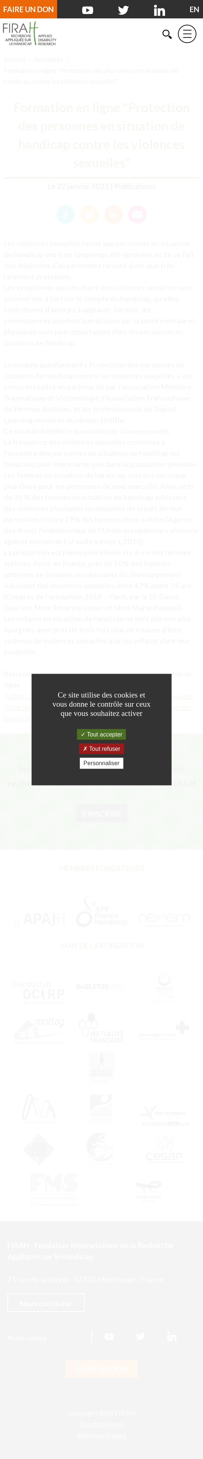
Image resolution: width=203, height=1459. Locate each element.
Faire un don (28, 9)
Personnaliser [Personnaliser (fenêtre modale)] (102, 763)
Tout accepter (101, 734)
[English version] (194, 9)
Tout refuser (101, 749)
